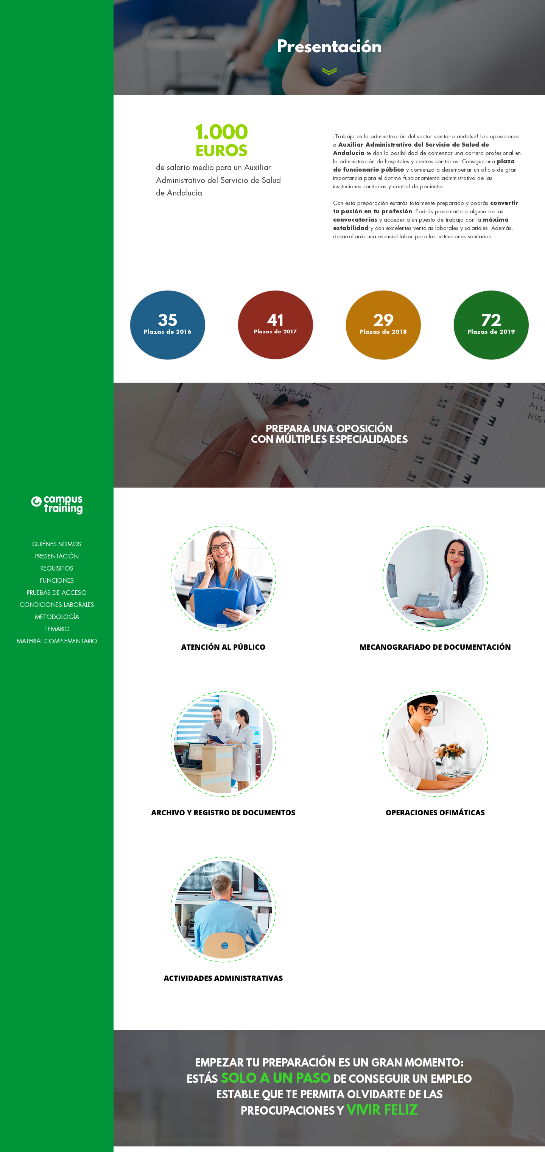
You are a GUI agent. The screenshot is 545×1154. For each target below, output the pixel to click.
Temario (57, 604)
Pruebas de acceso (57, 568)
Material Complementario (57, 616)
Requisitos (56, 544)
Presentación (57, 532)
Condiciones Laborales (57, 580)
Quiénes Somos (56, 519)
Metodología (57, 592)
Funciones (57, 556)
